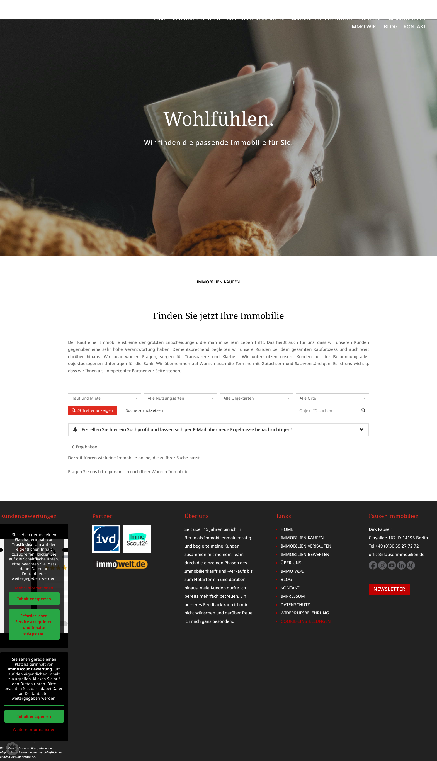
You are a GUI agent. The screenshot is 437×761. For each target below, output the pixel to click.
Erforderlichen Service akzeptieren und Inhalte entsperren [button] (34, 605)
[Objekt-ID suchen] (328, 391)
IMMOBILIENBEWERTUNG (321, 18)
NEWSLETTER (389, 570)
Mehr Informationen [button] (34, 568)
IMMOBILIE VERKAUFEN (255, 18)
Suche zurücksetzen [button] (144, 391)
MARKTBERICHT (407, 18)
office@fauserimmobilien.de (396, 535)
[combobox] (104, 379)
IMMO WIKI (364, 27)
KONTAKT (415, 27)
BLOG (390, 27)
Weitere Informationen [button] (34, 710)
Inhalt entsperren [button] (34, 579)
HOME (158, 18)
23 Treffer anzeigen (92, 391)
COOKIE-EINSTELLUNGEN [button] (306, 602)
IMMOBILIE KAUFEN (197, 18)
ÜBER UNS (370, 18)
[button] (12, 748)
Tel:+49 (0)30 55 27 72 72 (394, 526)
